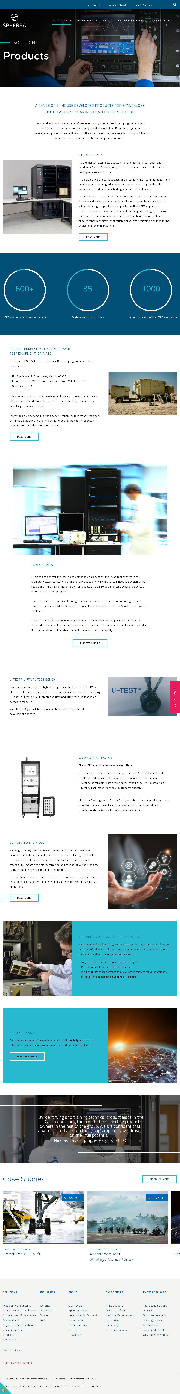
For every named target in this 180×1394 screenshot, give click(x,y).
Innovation (9, 1339)
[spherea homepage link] (14, 21)
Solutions (59, 20)
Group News (118, 5)
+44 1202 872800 (20, 1363)
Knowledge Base (130, 20)
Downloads (76, 1335)
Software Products (155, 1315)
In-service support (117, 1330)
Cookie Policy (95, 1386)
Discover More (90, 643)
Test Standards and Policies (155, 1308)
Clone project (114, 1325)
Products (8, 1335)
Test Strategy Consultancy (19, 1310)
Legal (66, 1386)
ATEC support (114, 1306)
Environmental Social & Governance (83, 1317)
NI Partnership (78, 1325)
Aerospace (47, 1310)
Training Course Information (152, 1322)
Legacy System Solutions (18, 1325)
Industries (85, 20)
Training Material (153, 1330)
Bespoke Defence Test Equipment (120, 1317)
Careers (94, 5)
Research (74, 1330)
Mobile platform (116, 1310)
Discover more (27, 1056)
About (107, 20)
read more (93, 237)
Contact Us (144, 5)
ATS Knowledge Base (156, 1335)
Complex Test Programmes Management (19, 1317)
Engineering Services (16, 1330)
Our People (75, 1306)
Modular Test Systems (17, 1306)
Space (44, 1315)
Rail (42, 1320)
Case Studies (161, 20)
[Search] (164, 4)
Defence (45, 1306)
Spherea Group (78, 1310)
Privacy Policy (79, 1386)
